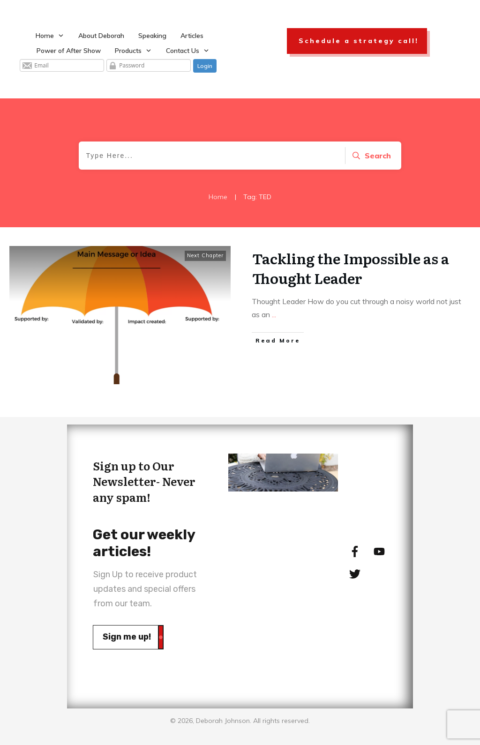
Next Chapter (205, 255)
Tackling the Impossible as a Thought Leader (350, 268)
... (274, 314)
